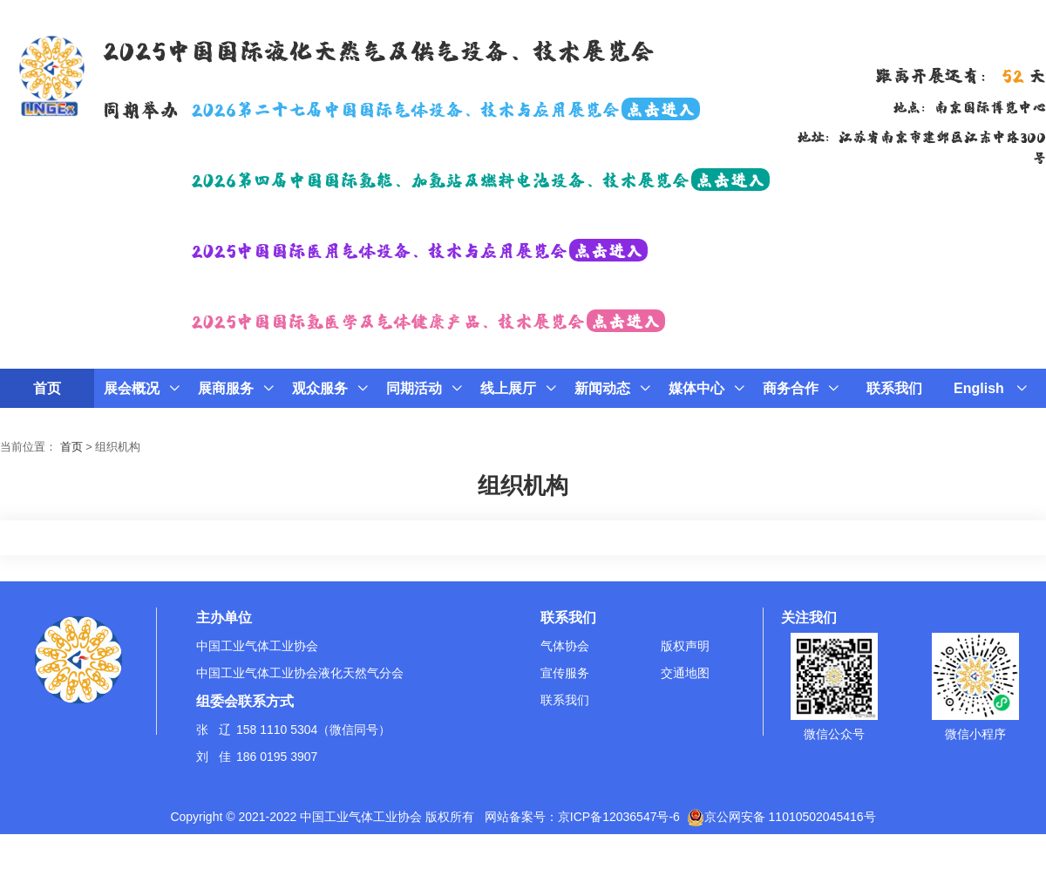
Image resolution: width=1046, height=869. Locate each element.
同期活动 (424, 388)
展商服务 (236, 388)
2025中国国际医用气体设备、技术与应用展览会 (419, 249)
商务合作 (801, 388)
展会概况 (142, 388)
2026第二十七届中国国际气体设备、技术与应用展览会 (445, 108)
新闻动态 (612, 388)
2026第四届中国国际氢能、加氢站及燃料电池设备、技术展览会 (480, 178)
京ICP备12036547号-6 (619, 817)
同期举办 (140, 108)
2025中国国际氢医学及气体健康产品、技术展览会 (428, 319)
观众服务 (330, 388)
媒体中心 (706, 388)
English (990, 388)
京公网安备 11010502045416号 (781, 817)
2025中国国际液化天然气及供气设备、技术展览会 (378, 49)
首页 (47, 388)
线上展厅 (518, 388)
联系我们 (894, 388)
